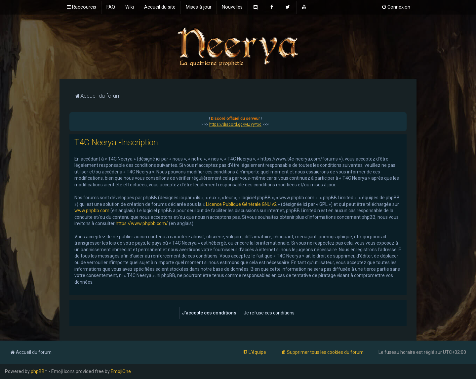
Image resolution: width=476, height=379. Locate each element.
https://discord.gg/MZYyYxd (235, 124)
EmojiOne (121, 371)
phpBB (38, 371)
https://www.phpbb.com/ (142, 223)
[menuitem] (110, 7)
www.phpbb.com (91, 210)
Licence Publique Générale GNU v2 (241, 204)
